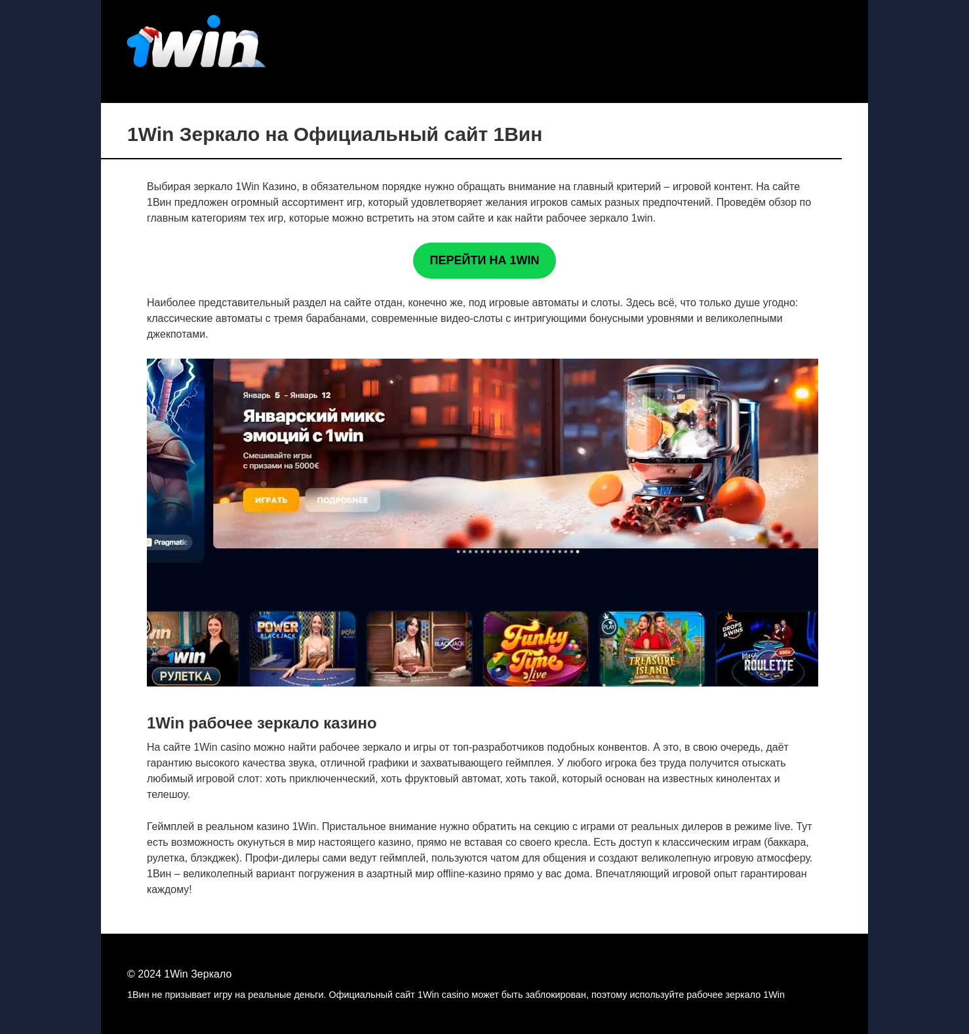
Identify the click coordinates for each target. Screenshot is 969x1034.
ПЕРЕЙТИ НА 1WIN (485, 260)
